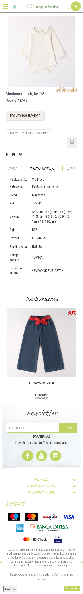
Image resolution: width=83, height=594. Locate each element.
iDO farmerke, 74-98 (41, 382)
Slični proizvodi (41, 299)
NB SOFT (55, 574)
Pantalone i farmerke (45, 186)
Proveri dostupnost (25, 116)
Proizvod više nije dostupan (28, 133)
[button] (15, 7)
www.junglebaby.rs (29, 574)
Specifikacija (41, 168)
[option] (41, 51)
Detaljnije (10, 588)
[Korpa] (75, 11)
